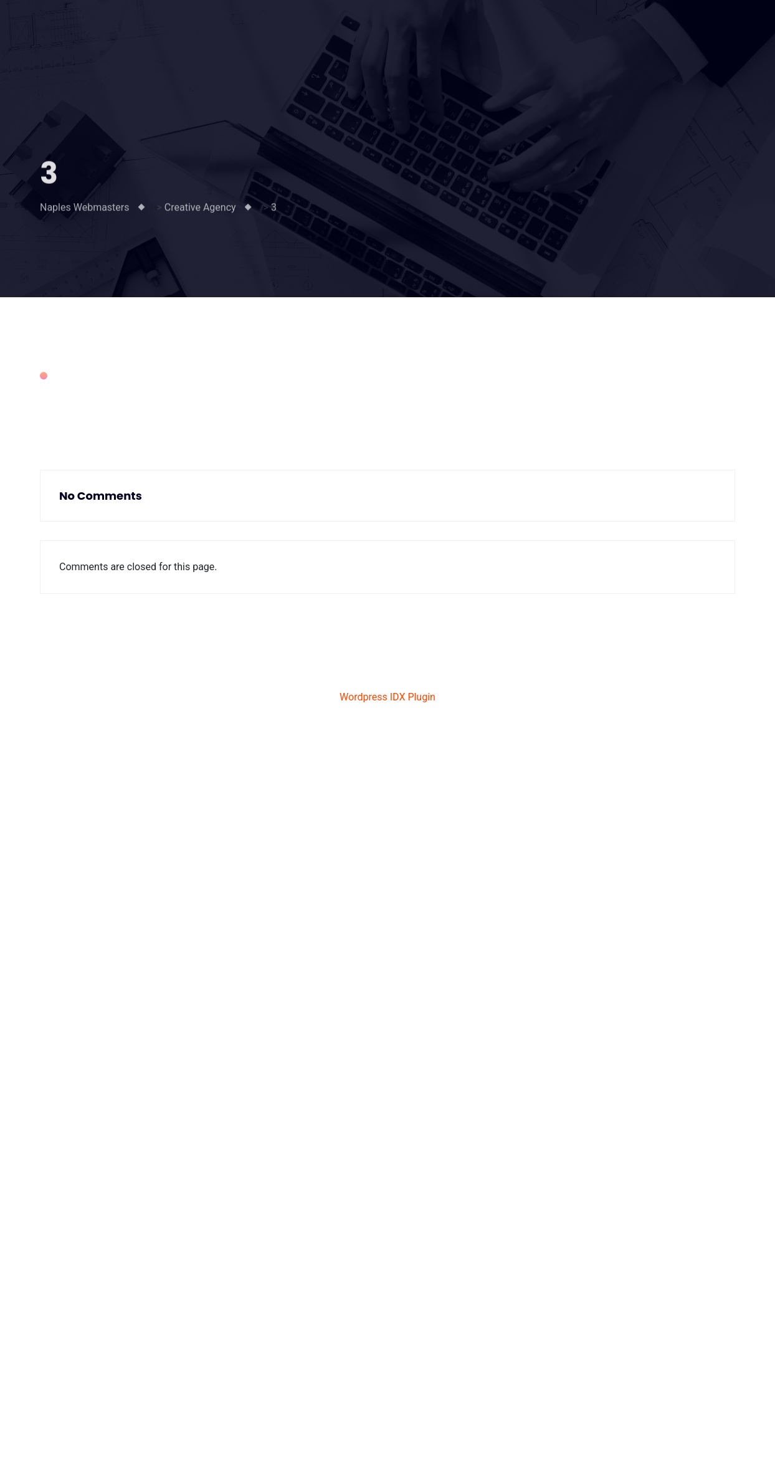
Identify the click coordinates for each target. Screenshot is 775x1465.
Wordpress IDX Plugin (387, 697)
